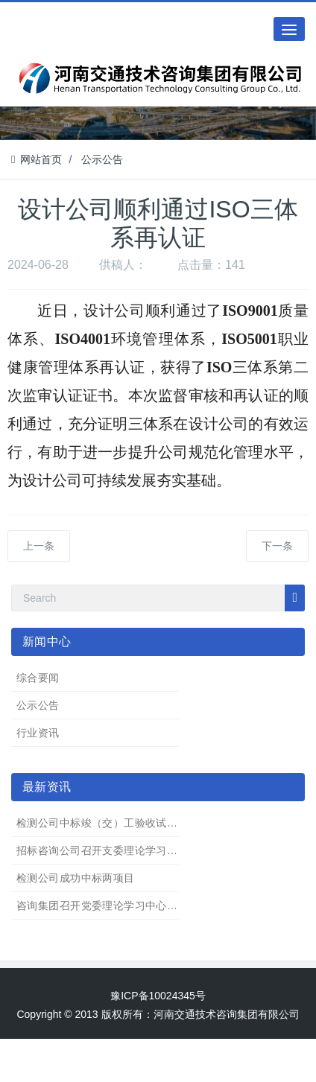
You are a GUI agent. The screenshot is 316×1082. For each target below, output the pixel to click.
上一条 (38, 546)
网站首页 (36, 159)
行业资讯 (38, 733)
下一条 (277, 546)
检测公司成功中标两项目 (75, 878)
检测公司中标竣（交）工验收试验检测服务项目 (129, 823)
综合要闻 (38, 678)
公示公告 (102, 159)
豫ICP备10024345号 (158, 996)
